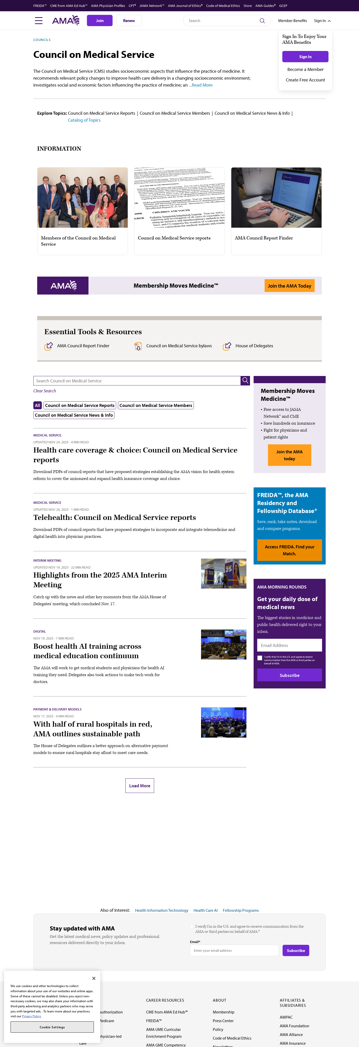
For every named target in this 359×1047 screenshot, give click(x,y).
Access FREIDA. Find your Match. (289, 550)
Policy (218, 1029)
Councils (42, 39)
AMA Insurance (293, 1043)
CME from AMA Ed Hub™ (68, 5)
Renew (129, 20)
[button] (245, 380)
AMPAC (286, 1017)
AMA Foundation (294, 1025)
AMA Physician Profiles (108, 5)
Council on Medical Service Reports (101, 113)
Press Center (223, 1020)
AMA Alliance (291, 1034)
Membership (223, 1011)
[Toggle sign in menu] (320, 20)
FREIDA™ (40, 5)
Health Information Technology (161, 910)
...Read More (200, 85)
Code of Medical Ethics (223, 5)
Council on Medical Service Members (175, 113)
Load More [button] (139, 786)
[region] (52, 1007)
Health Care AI (206, 910)
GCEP (283, 5)
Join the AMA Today (289, 285)
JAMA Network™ (151, 5)
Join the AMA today (289, 455)
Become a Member (305, 69)
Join (100, 20)
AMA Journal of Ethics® (185, 5)
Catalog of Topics (84, 120)
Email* (195, 941)
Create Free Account (305, 80)
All (37, 405)
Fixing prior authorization (101, 1011)
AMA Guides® (265, 5)
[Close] (93, 978)
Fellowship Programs (241, 910)
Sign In (305, 56)
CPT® (132, 5)
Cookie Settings (52, 1027)
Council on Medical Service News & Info (252, 113)
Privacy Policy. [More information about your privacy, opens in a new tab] (31, 1016)
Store (248, 5)
